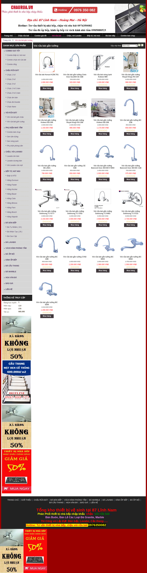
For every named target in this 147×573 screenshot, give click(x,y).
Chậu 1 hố (11, 75)
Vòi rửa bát (11, 113)
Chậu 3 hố (11, 84)
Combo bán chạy (13, 132)
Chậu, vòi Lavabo (14, 152)
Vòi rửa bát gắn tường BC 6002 (130, 258)
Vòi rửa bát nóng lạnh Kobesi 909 (103, 76)
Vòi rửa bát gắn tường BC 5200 (46, 303)
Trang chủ (13, 500)
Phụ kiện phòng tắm (15, 146)
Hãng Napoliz (12, 217)
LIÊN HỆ (9, 289)
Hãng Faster (12, 185)
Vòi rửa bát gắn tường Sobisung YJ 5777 (47, 212)
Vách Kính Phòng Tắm (16, 248)
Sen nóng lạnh (13, 141)
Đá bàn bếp (11, 223)
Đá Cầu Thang (12, 266)
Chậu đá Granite (13, 102)
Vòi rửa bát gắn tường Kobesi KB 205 (47, 121)
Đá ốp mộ (10, 254)
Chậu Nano (11, 107)
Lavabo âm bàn (13, 156)
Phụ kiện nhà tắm (14, 128)
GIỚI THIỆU (26, 500)
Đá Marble (11, 272)
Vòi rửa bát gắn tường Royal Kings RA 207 (131, 76)
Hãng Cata (11, 198)
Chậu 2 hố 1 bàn (13, 93)
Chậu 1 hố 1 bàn (13, 88)
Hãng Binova (12, 203)
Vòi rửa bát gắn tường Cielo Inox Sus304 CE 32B (74, 76)
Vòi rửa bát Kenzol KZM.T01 (47, 75)
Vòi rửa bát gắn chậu (15, 117)
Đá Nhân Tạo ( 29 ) (14, 232)
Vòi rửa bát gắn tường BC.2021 (47, 167)
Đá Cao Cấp (12, 236)
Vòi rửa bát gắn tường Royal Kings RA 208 (75, 121)
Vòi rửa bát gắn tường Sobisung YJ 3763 (75, 212)
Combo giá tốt (13, 51)
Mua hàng (47, 88)
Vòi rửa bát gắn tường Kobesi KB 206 (103, 121)
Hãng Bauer (11, 194)
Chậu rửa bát (12, 70)
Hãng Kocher (12, 189)
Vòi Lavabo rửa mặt (15, 165)
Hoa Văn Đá (11, 278)
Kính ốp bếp (11, 260)
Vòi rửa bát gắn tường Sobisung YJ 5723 (131, 212)
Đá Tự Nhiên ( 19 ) (14, 227)
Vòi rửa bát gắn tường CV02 (74, 257)
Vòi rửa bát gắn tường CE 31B (75, 167)
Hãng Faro (11, 208)
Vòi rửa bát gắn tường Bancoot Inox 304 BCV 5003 (102, 167)
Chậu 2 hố (11, 79)
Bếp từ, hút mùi (13, 171)
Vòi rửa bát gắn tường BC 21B (130, 121)
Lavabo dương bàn (14, 161)
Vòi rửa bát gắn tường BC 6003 (102, 258)
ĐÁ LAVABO (11, 242)
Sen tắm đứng (12, 137)
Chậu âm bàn (12, 98)
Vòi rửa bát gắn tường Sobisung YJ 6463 (103, 212)
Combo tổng (12, 64)
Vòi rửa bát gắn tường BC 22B (46, 258)
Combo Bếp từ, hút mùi (16, 55)
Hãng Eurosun (12, 180)
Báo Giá (9, 283)
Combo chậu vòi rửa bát (16, 60)
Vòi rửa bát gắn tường (15, 122)
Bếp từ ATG (11, 176)
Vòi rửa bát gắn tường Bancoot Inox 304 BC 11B (130, 167)
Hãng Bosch (12, 212)
